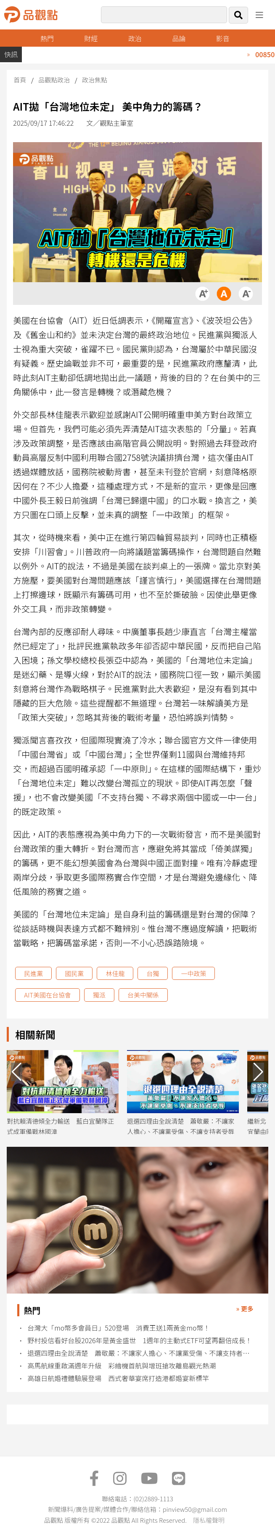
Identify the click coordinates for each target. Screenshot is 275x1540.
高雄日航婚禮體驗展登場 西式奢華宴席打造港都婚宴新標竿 (118, 1378)
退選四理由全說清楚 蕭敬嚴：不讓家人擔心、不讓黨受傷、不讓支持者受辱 (141, 1353)
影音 (223, 38)
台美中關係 (143, 994)
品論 (178, 38)
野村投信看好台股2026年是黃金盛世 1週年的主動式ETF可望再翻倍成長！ (139, 1340)
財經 (91, 38)
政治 (135, 38)
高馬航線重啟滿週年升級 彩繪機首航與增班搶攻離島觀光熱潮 (121, 1366)
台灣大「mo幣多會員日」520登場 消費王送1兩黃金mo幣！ (118, 1328)
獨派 (99, 994)
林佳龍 (115, 973)
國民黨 (74, 973)
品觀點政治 (54, 79)
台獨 (152, 973)
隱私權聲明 (209, 1520)
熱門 (47, 38)
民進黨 (33, 973)
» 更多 (245, 1308)
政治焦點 (94, 79)
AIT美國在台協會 (47, 994)
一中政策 (193, 973)
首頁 (19, 79)
